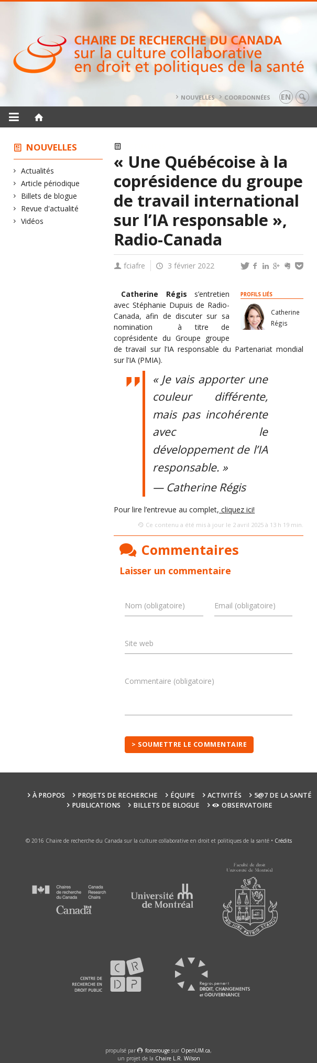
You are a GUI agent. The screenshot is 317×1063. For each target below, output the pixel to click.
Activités (224, 795)
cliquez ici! (237, 509)
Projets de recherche (118, 795)
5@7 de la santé (283, 795)
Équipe (182, 795)
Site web (139, 643)
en (286, 97)
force (157, 1050)
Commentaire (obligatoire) (169, 681)
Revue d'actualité (50, 208)
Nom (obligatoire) (155, 605)
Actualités (37, 171)
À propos (48, 795)
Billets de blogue (49, 196)
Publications (96, 805)
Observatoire (242, 805)
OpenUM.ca (195, 1050)
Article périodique (50, 183)
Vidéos (32, 221)
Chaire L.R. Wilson (177, 1058)
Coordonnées (247, 97)
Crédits (283, 840)
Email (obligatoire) (245, 605)
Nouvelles (198, 97)
